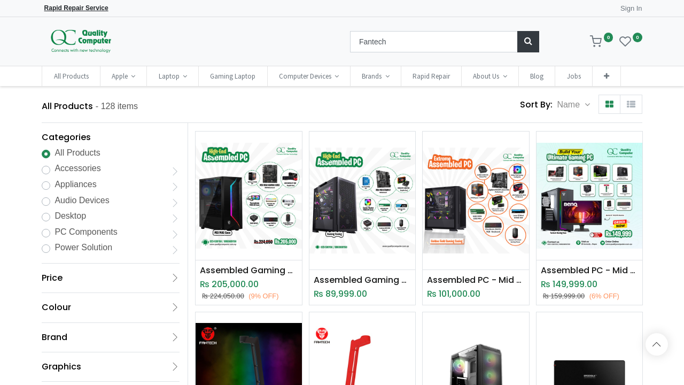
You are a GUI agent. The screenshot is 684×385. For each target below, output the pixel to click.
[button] (606, 76)
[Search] (528, 41)
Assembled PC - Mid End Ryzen (475, 280)
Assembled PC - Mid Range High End (589, 270)
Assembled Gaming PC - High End (248, 270)
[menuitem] (71, 76)
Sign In (631, 8)
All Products (77, 152)
